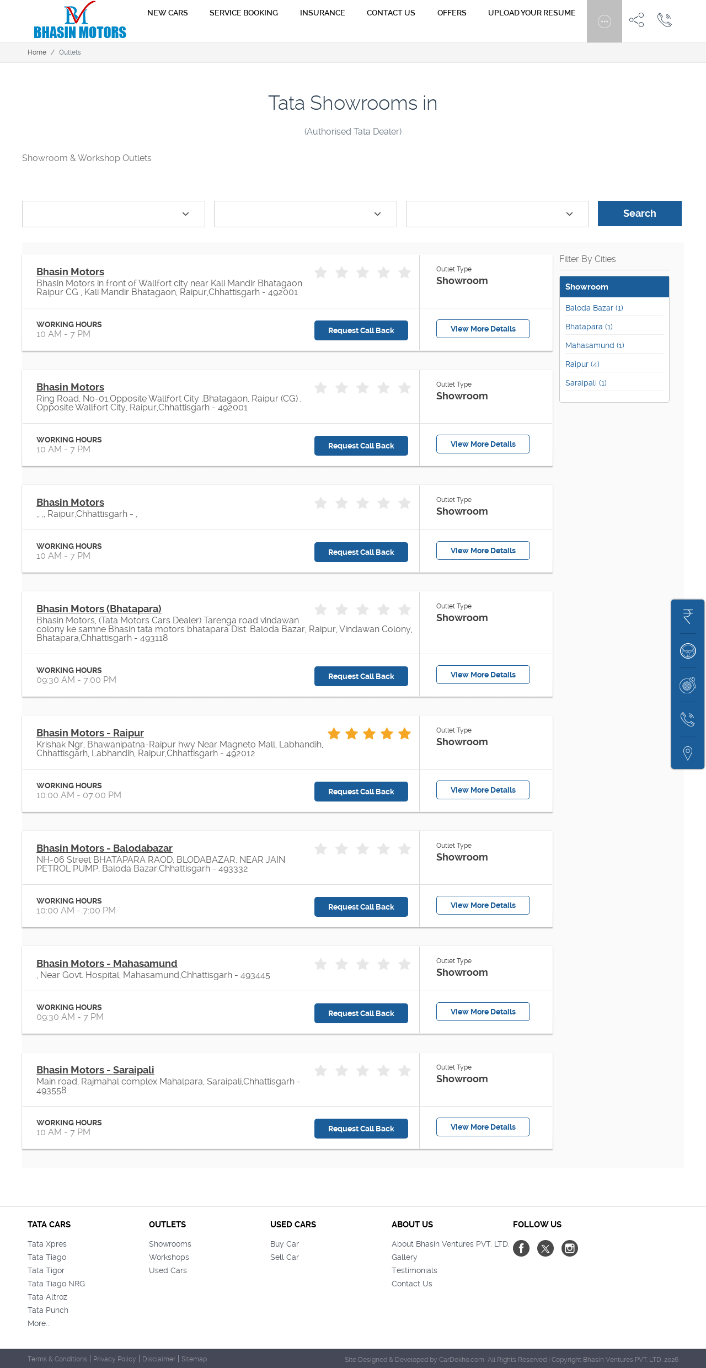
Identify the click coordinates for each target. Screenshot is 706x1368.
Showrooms (170, 1243)
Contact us (418, 21)
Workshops (169, 1257)
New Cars (226, 21)
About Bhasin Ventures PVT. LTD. (451, 1243)
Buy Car (284, 1243)
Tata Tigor (46, 1270)
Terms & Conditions (57, 1359)
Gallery (405, 1257)
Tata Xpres (47, 1243)
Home (37, 52)
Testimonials (414, 1270)
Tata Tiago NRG (56, 1283)
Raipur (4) (582, 364)
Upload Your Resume (537, 21)
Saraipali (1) (586, 382)
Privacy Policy (114, 1359)
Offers (468, 21)
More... (39, 1323)
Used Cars (168, 1270)
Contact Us (412, 1283)
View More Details (483, 328)
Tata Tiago (47, 1257)
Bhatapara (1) (589, 326)
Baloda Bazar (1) (594, 307)
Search (639, 213)
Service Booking (292, 21)
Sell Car (284, 1257)
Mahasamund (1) (594, 345)
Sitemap (194, 1359)
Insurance (360, 21)
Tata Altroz (47, 1296)
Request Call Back (361, 330)
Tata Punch (48, 1310)
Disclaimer (158, 1359)
